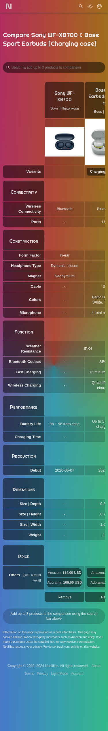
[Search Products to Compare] (54, 67)
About (96, 666)
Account (77, 674)
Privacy (42, 674)
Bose (98, 111)
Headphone (70, 108)
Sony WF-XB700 (64, 96)
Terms (29, 674)
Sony (54, 108)
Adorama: (64, 583)
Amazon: (64, 573)
